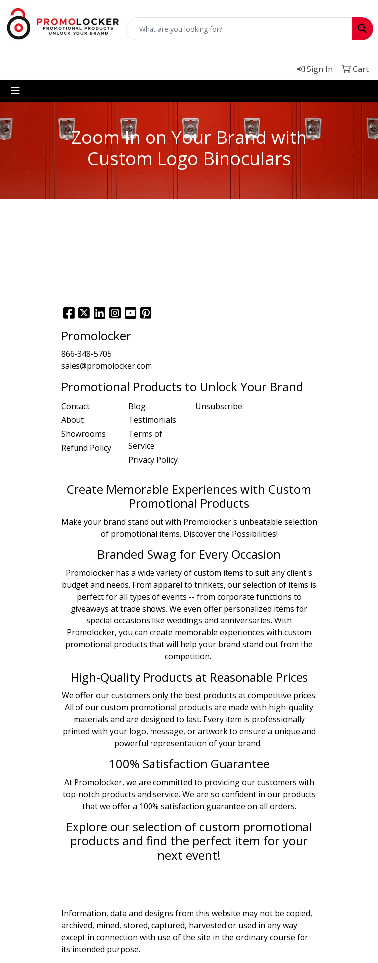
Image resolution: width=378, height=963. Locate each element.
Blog (137, 406)
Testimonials (152, 419)
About (72, 419)
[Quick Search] (239, 28)
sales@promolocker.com (106, 365)
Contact (75, 406)
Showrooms (83, 433)
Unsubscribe (218, 406)
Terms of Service (145, 439)
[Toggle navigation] (15, 91)
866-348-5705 (86, 353)
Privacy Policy (153, 459)
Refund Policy (86, 447)
